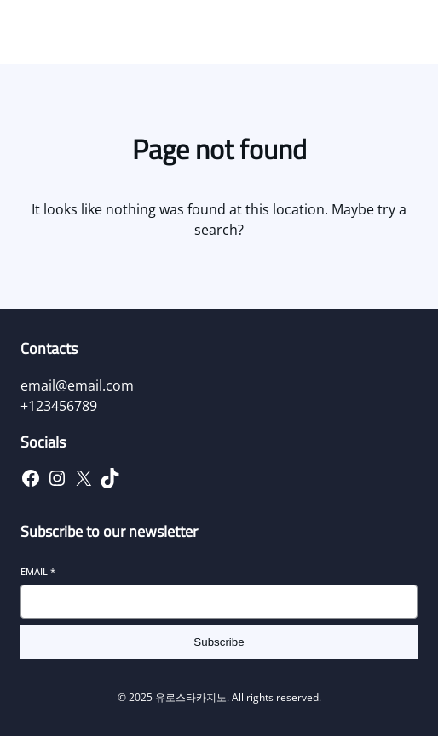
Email (37, 571)
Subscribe (218, 642)
